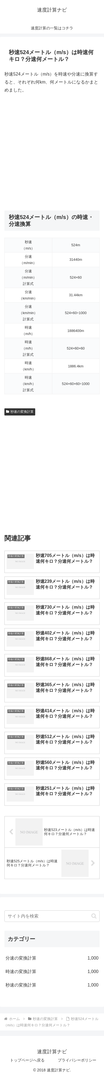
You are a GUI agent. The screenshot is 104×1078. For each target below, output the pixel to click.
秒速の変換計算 (20, 412)
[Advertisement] (52, 152)
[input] (52, 916)
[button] (94, 916)
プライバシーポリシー (77, 1060)
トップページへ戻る (27, 1060)
